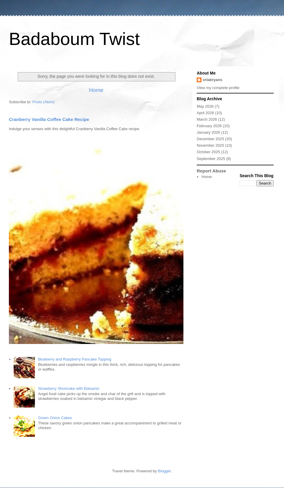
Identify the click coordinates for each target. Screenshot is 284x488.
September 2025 (211, 158)
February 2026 (209, 126)
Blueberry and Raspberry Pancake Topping (74, 359)
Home (96, 90)
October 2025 (208, 152)
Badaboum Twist (74, 39)
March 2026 (207, 119)
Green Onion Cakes (55, 418)
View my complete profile (218, 87)
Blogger (164, 471)
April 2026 (205, 113)
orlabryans (212, 79)
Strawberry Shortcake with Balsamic (68, 388)
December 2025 (210, 139)
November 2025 (210, 145)
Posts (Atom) (44, 102)
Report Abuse (211, 170)
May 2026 (205, 106)
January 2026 (208, 132)
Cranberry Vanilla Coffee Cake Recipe (49, 119)
